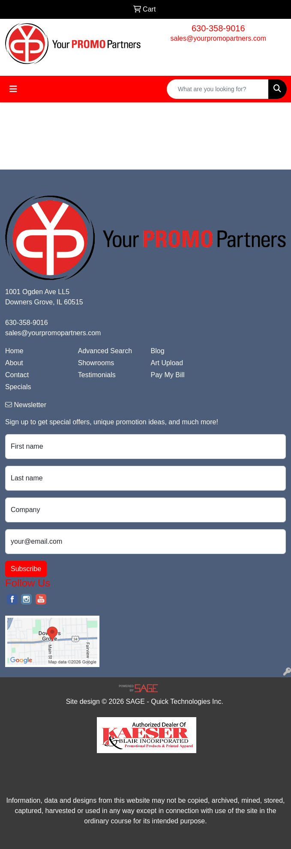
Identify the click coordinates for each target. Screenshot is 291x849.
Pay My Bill (168, 374)
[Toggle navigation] (13, 89)
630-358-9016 (218, 28)
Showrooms (96, 362)
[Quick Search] (218, 89)
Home (14, 350)
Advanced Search (105, 350)
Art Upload (167, 362)
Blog (158, 350)
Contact (17, 374)
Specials (18, 386)
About (14, 362)
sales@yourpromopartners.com (218, 38)
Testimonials (97, 374)
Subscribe (26, 568)
